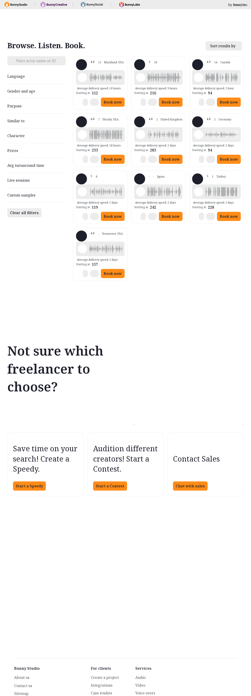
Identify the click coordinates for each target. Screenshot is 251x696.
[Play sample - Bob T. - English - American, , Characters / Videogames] (82, 134)
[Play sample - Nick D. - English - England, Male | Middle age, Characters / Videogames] (140, 134)
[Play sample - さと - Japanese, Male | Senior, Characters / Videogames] (140, 191)
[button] (106, 77)
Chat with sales (190, 486)
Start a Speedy (29, 486)
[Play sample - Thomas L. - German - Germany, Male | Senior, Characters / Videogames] (198, 134)
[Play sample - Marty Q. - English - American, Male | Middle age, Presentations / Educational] (82, 248)
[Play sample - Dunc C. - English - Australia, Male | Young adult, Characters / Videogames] (82, 191)
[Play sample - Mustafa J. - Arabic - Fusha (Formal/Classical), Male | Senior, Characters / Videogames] (198, 191)
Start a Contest (110, 486)
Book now (113, 102)
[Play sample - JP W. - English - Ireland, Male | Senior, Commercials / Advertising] (140, 77)
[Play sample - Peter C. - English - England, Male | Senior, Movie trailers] (82, 77)
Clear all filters (24, 212)
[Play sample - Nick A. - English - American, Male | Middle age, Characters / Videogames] (198, 77)
